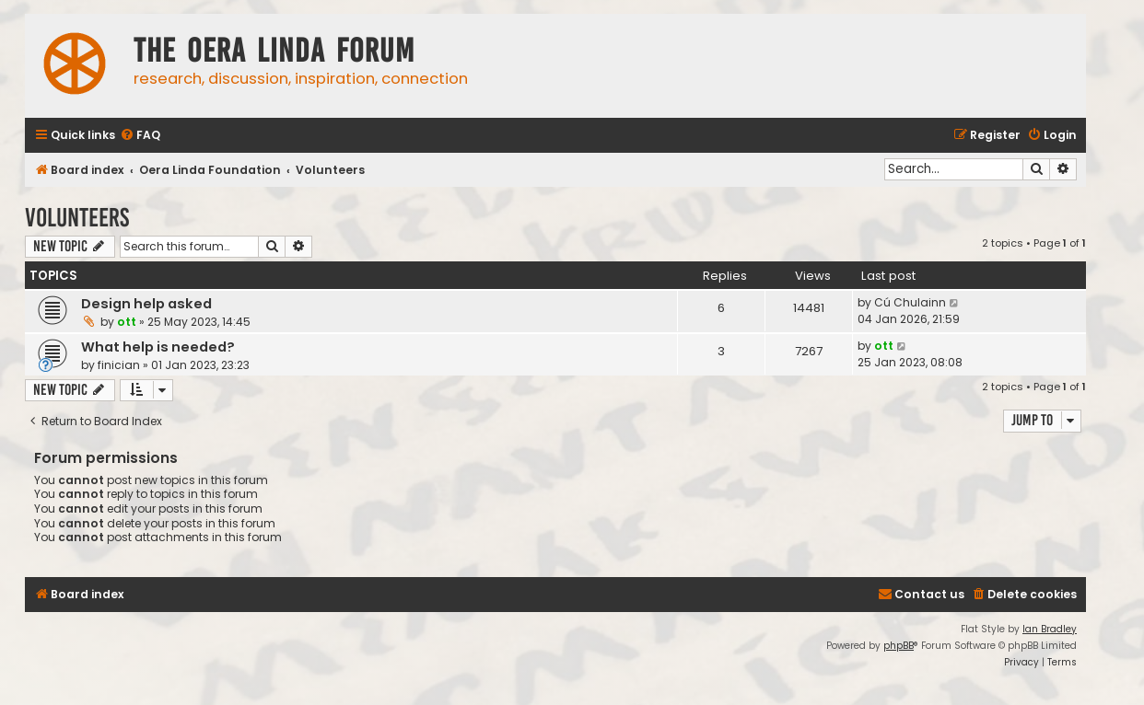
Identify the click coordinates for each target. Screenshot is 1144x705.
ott (126, 321)
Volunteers (77, 217)
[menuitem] (140, 135)
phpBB (898, 646)
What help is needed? (158, 347)
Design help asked (146, 304)
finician (119, 365)
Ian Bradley (1049, 629)
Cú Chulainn (910, 302)
